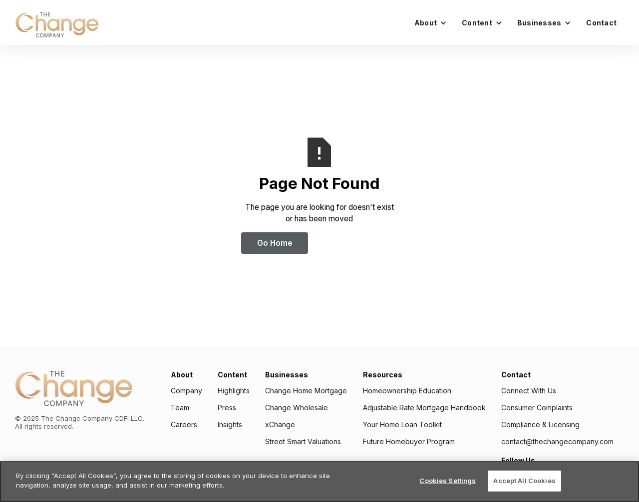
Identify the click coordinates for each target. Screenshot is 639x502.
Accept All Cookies (524, 481)
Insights (230, 425)
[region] (319, 481)
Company (186, 391)
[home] (57, 24)
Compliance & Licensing (540, 425)
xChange (280, 425)
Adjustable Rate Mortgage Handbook (424, 408)
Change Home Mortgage (306, 391)
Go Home (275, 243)
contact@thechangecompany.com (557, 442)
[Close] (623, 481)
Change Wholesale (296, 408)
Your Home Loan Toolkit (402, 425)
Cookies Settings (447, 481)
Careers (184, 425)
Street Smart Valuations (303, 442)
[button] (430, 22)
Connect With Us (528, 391)
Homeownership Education (407, 391)
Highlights (234, 391)
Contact (601, 22)
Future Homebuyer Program (409, 442)
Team (180, 408)
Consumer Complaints (537, 408)
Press (227, 408)
